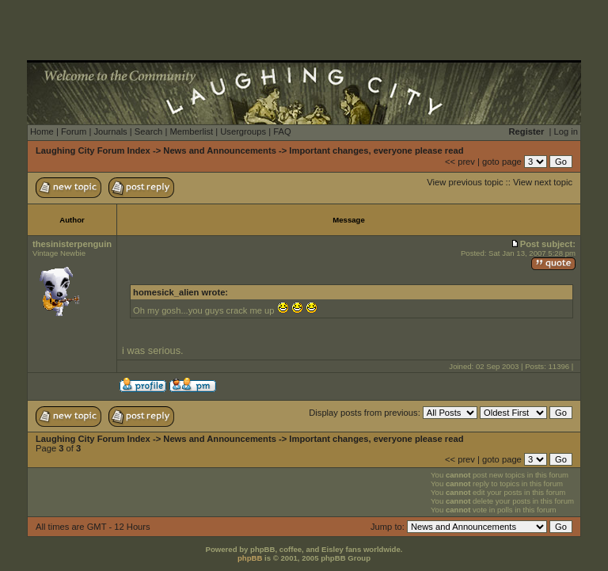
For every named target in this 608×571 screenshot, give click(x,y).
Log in (566, 131)
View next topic (542, 182)
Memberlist (191, 131)
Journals (110, 131)
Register (527, 131)
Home (42, 131)
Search (148, 131)
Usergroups (243, 131)
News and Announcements (219, 150)
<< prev (460, 161)
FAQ (282, 131)
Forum (73, 131)
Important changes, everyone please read (376, 150)
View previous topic (465, 182)
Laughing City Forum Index (93, 150)
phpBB (250, 558)
